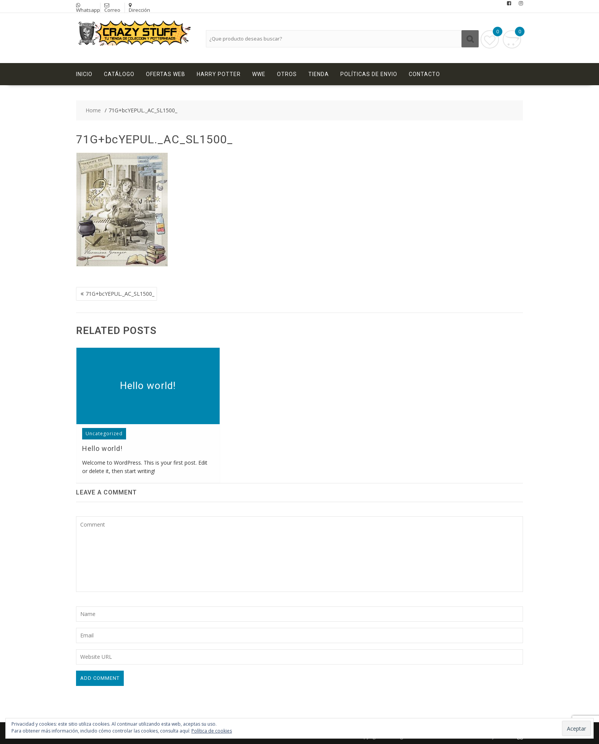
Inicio (84, 74)
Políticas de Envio (368, 74)
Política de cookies (211, 731)
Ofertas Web (165, 74)
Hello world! (148, 385)
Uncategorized (104, 433)
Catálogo (119, 74)
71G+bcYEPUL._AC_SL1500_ (120, 293)
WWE (259, 74)
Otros (287, 74)
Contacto (424, 74)
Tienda (318, 74)
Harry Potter (219, 74)
